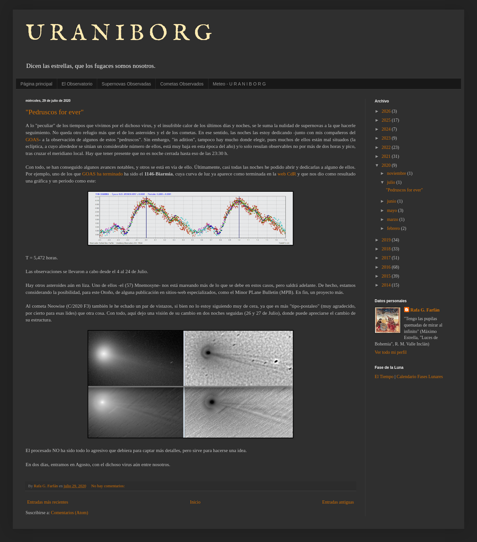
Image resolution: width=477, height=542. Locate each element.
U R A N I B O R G (119, 34)
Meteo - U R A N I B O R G (239, 83)
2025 (387, 120)
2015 (387, 276)
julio (391, 182)
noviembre (397, 173)
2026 (387, 111)
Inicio (195, 502)
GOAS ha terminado (102, 173)
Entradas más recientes (47, 502)
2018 (387, 249)
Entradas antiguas (338, 502)
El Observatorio (77, 83)
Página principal (36, 83)
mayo (392, 210)
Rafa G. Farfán (425, 310)
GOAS (32, 139)
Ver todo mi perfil (391, 352)
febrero (394, 228)
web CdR (287, 173)
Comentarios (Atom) (69, 512)
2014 (387, 285)
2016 (387, 267)
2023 (387, 138)
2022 (387, 147)
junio (392, 201)
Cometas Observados (181, 83)
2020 (387, 165)
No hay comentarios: (108, 486)
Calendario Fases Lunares (420, 376)
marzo (393, 219)
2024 (387, 129)
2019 (387, 240)
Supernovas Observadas (126, 83)
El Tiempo (384, 376)
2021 (387, 156)
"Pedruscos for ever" (55, 112)
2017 (387, 257)
